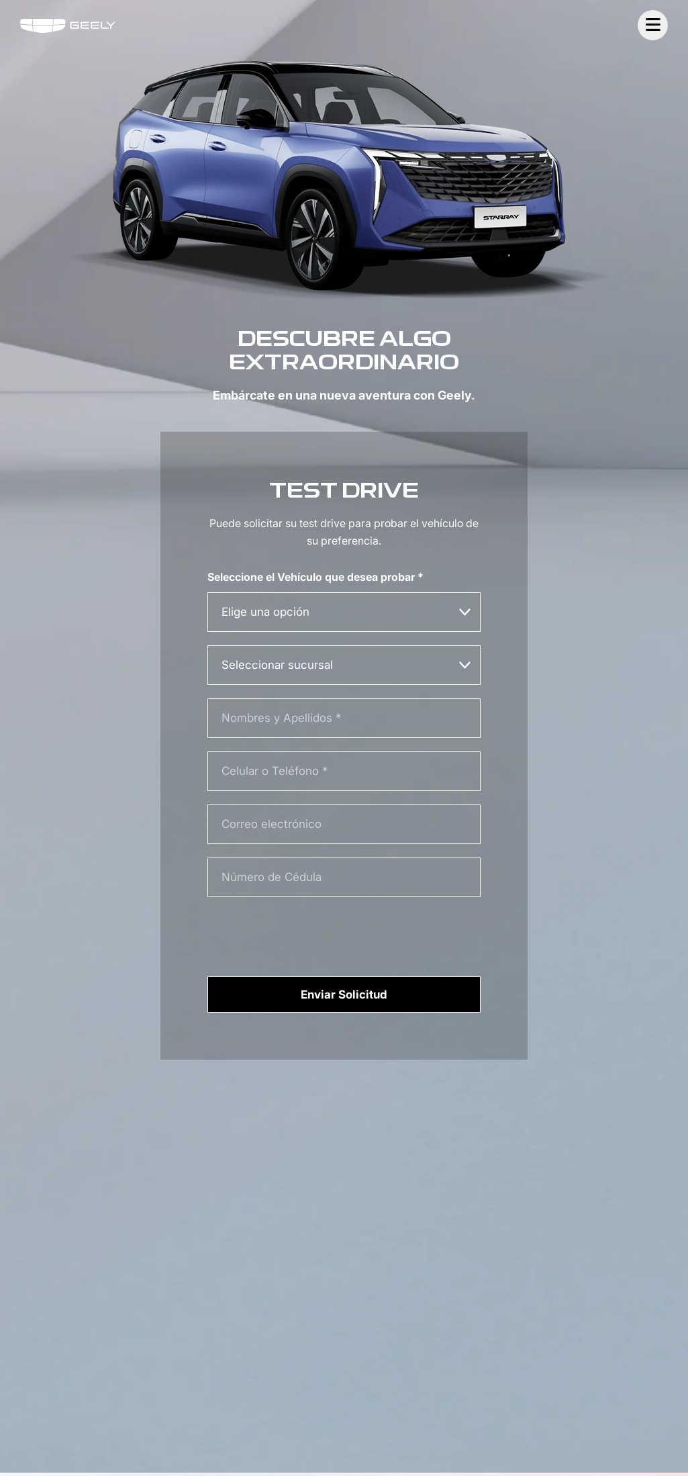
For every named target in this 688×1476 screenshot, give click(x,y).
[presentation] (309, 935)
